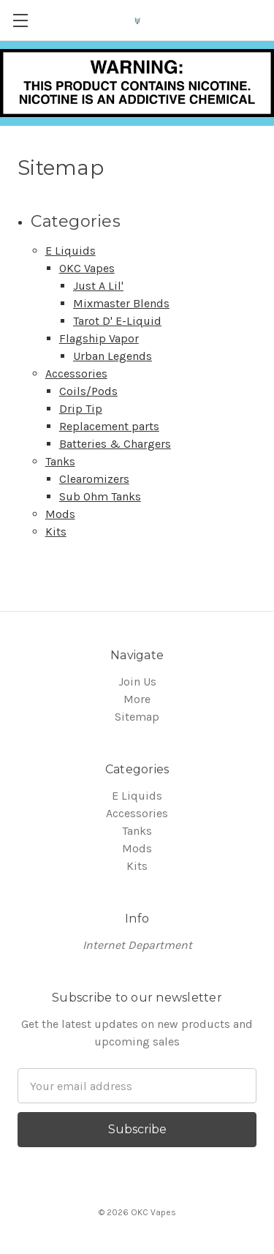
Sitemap (137, 717)
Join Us (137, 681)
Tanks (60, 461)
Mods (60, 514)
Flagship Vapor (99, 338)
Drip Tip (80, 409)
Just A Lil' (98, 286)
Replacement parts (109, 426)
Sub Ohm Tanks (100, 496)
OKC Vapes (87, 268)
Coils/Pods (88, 391)
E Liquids (70, 251)
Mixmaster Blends (121, 303)
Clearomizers (94, 479)
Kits (55, 531)
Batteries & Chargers (115, 444)
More (137, 699)
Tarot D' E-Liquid (117, 321)
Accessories (76, 373)
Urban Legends (112, 356)
